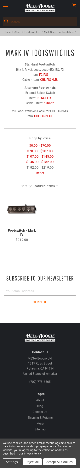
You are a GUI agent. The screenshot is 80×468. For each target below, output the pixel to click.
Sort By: (26, 186)
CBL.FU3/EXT (43, 116)
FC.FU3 (44, 74)
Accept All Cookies (59, 462)
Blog (40, 406)
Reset (40, 173)
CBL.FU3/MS (49, 80)
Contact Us (40, 412)
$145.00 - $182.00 (40, 162)
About (40, 400)
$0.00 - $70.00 (40, 145)
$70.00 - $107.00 (40, 151)
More (40, 423)
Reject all (32, 462)
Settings (12, 462)
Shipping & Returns (40, 417)
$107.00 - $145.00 (40, 156)
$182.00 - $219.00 (40, 167)
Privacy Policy (32, 453)
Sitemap (40, 429)
